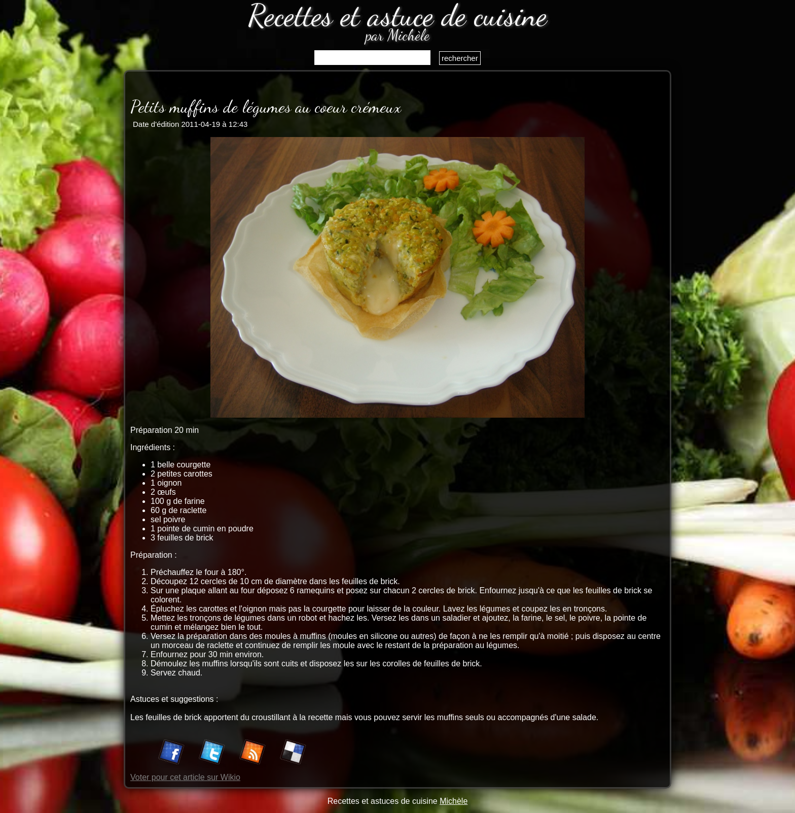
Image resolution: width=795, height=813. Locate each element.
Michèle (453, 801)
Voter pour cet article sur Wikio (185, 777)
